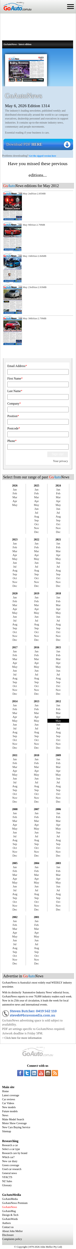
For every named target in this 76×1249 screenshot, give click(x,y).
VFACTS (7, 1177)
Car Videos (8, 1103)
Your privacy (60, 461)
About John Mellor (12, 1231)
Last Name (14, 391)
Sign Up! (57, 454)
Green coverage (10, 1165)
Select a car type (11, 1149)
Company (14, 403)
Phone (12, 441)
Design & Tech (10, 1215)
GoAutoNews (9, 1207)
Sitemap (6, 1131)
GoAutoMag (9, 1211)
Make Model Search (13, 1119)
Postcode (13, 428)
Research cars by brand (14, 1153)
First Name (15, 378)
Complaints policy (12, 1239)
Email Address (17, 366)
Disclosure (8, 1235)
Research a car (10, 1145)
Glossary (7, 1185)
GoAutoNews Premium (15, 1203)
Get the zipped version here (42, 156)
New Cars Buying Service (16, 1127)
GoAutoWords (10, 1219)
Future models (10, 1111)
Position (13, 416)
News (5, 1115)
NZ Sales (7, 1181)
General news (9, 1173)
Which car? (8, 1157)
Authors (6, 1223)
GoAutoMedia (10, 1199)
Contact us (8, 1227)
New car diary (9, 1161)
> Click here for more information (22, 1037)
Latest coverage (10, 1095)
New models (9, 1107)
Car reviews (8, 1099)
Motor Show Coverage (14, 1123)
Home (5, 1091)
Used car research (11, 1169)
